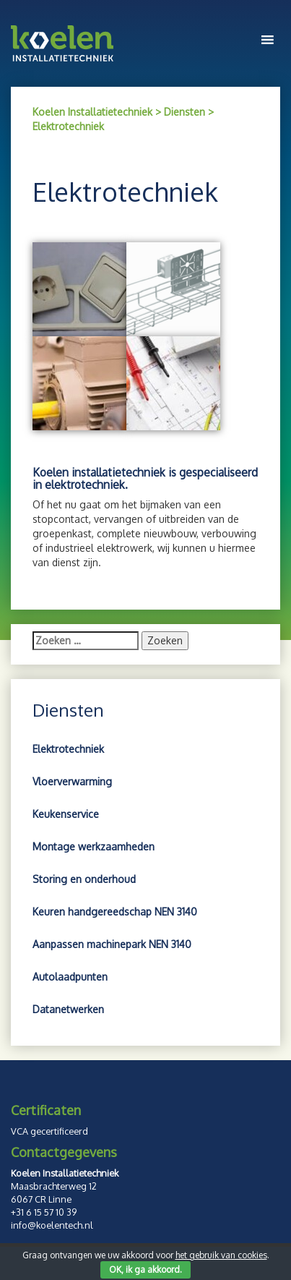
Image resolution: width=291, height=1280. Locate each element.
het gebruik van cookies (221, 1255)
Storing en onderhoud (84, 879)
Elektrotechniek (68, 749)
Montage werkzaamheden (93, 846)
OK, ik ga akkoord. (145, 1269)
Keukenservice (65, 814)
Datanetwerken (68, 1009)
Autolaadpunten (70, 976)
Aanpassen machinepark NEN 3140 (111, 944)
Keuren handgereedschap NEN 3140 (114, 911)
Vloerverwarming (72, 781)
